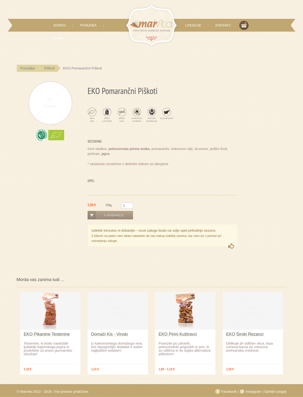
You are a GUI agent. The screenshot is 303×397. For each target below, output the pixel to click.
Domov (59, 25)
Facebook (226, 391)
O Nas (58, 38)
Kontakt (223, 25)
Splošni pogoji (275, 391)
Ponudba (88, 25)
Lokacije (193, 25)
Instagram (251, 391)
